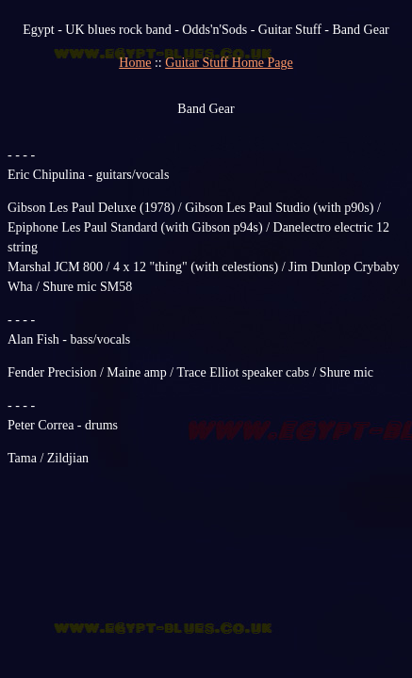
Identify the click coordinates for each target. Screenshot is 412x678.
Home (135, 63)
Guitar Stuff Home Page (228, 63)
